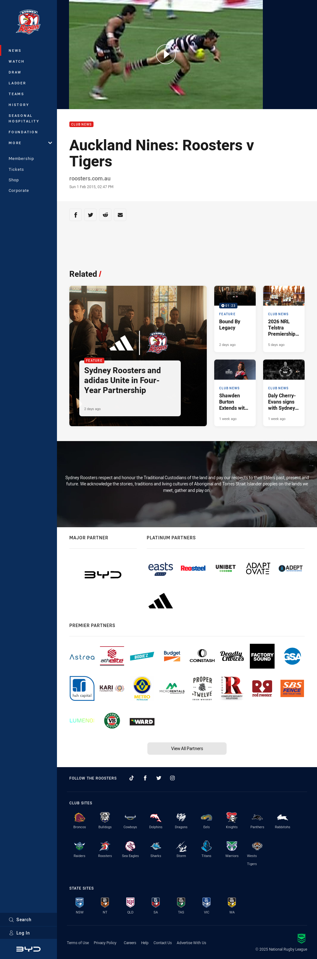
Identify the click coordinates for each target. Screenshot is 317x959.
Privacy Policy (105, 942)
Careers (130, 942)
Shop (14, 180)
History (19, 104)
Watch (17, 61)
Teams (16, 93)
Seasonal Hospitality (24, 118)
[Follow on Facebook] (145, 778)
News (15, 50)
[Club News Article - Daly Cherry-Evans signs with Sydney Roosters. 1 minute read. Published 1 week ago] (284, 393)
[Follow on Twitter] (158, 778)
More (30, 142)
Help (145, 942)
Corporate (19, 190)
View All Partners (187, 748)
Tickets (16, 169)
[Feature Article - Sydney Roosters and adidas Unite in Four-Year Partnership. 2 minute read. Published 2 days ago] (138, 356)
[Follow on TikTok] (131, 778)
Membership (21, 158)
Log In (19, 933)
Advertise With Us (191, 942)
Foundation (23, 132)
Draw (15, 72)
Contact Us (163, 942)
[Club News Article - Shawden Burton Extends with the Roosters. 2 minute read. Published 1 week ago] (235, 393)
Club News (81, 124)
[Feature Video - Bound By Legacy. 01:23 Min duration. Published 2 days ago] (235, 319)
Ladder (17, 83)
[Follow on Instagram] (172, 778)
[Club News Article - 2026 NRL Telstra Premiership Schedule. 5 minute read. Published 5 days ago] (284, 319)
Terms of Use (78, 942)
